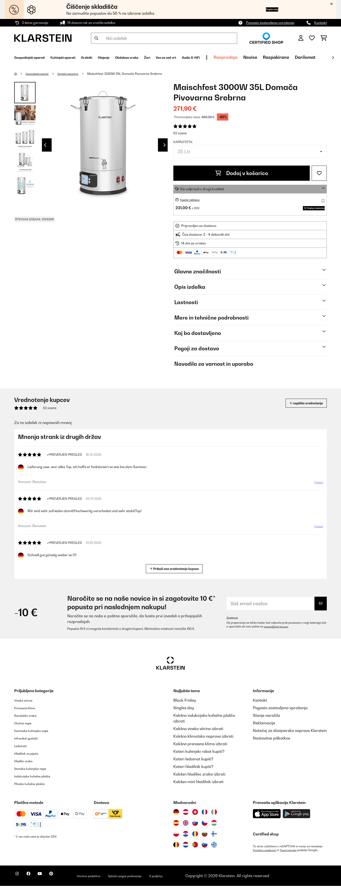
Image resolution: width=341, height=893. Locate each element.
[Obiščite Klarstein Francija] (204, 819)
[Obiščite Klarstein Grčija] (214, 852)
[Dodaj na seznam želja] (319, 173)
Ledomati (22, 752)
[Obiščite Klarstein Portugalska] (195, 852)
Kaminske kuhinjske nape (36, 737)
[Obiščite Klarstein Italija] (214, 819)
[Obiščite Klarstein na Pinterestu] (64, 883)
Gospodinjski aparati (41, 74)
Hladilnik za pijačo (30, 760)
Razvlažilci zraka (29, 722)
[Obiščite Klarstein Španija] (176, 830)
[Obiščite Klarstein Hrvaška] (185, 841)
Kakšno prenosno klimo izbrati (200, 751)
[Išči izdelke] (164, 38)
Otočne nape (25, 730)
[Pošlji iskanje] (96, 38)
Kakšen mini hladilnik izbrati (198, 788)
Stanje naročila (266, 722)
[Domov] (20, 74)
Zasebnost (233, 624)
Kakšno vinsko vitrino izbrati (198, 735)
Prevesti (316, 491)
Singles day (183, 715)
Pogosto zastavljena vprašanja (270, 23)
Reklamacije (264, 730)
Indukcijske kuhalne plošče (38, 783)
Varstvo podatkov (107, 882)
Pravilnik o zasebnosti (267, 857)
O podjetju (193, 882)
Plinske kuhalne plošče (34, 790)
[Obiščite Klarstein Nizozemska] (185, 852)
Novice (308, 57)
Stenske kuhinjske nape (35, 775)
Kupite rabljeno (192, 200)
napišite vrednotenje (299, 410)
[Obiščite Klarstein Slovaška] (195, 830)
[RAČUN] (300, 38)
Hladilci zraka (26, 768)
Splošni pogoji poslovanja (153, 882)
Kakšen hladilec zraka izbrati (199, 781)
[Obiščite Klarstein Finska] (214, 841)
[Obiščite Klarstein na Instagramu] (19, 883)
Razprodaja (284, 57)
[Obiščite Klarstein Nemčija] (176, 819)
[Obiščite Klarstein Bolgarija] (204, 841)
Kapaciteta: (183, 142)
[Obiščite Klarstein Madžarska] (214, 830)
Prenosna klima (28, 715)
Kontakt (320, 23)
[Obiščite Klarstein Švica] (195, 819)
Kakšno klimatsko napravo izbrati (203, 743)
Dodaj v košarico (241, 173)
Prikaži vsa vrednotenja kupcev (176, 575)
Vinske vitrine (26, 707)
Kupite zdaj (265, 9)
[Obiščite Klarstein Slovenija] (204, 852)
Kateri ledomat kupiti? (193, 766)
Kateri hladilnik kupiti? (193, 773)
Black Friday (184, 707)
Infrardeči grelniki (30, 745)
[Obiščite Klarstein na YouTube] (49, 883)
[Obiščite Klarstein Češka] (204, 830)
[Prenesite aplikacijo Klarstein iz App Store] (267, 820)
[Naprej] (332, 57)
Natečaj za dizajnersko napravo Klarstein (290, 737)
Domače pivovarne (80, 74)
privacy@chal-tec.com (278, 633)
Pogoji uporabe (295, 857)
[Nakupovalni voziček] (323, 38)
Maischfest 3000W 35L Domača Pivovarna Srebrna (139, 74)
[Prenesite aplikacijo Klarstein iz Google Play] (296, 820)
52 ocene (180, 133)
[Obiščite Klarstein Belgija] (176, 852)
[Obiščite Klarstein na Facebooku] (34, 883)
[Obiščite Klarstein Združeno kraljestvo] (185, 830)
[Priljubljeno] (312, 38)
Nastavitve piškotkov (271, 745)
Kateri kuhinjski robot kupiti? (198, 758)
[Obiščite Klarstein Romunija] (195, 841)
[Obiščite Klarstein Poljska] (176, 841)
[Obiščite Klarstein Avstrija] (185, 819)
